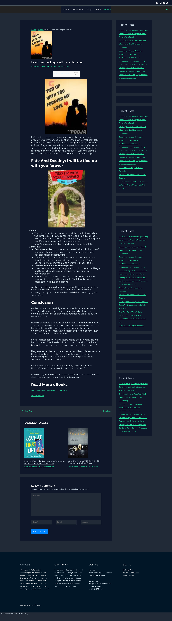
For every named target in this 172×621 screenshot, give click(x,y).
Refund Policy (128, 573)
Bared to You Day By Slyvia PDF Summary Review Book (85, 462)
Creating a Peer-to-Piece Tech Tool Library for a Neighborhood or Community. (133, 44)
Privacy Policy (128, 579)
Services (78, 9)
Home (66, 9)
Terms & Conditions (131, 576)
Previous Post (26, 411)
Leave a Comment (38, 66)
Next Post (107, 411)
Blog (89, 9)
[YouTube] (161, 3)
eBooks (51, 66)
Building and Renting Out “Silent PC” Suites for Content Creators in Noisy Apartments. (132, 191)
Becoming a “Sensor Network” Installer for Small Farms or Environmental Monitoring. (131, 54)
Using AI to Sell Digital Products (132, 335)
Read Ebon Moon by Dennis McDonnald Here (50, 390)
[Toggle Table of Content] (75, 74)
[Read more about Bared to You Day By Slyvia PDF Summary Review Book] (78, 443)
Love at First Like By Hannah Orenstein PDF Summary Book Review (41, 463)
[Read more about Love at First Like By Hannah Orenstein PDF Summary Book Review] (34, 443)
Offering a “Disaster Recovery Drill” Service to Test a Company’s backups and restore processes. (133, 78)
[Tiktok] (167, 3)
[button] (82, 9)
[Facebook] (157, 3)
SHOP (98, 9)
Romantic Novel (37, 469)
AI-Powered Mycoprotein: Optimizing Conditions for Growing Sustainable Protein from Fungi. (133, 33)
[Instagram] (164, 3)
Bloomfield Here (38, 396)
